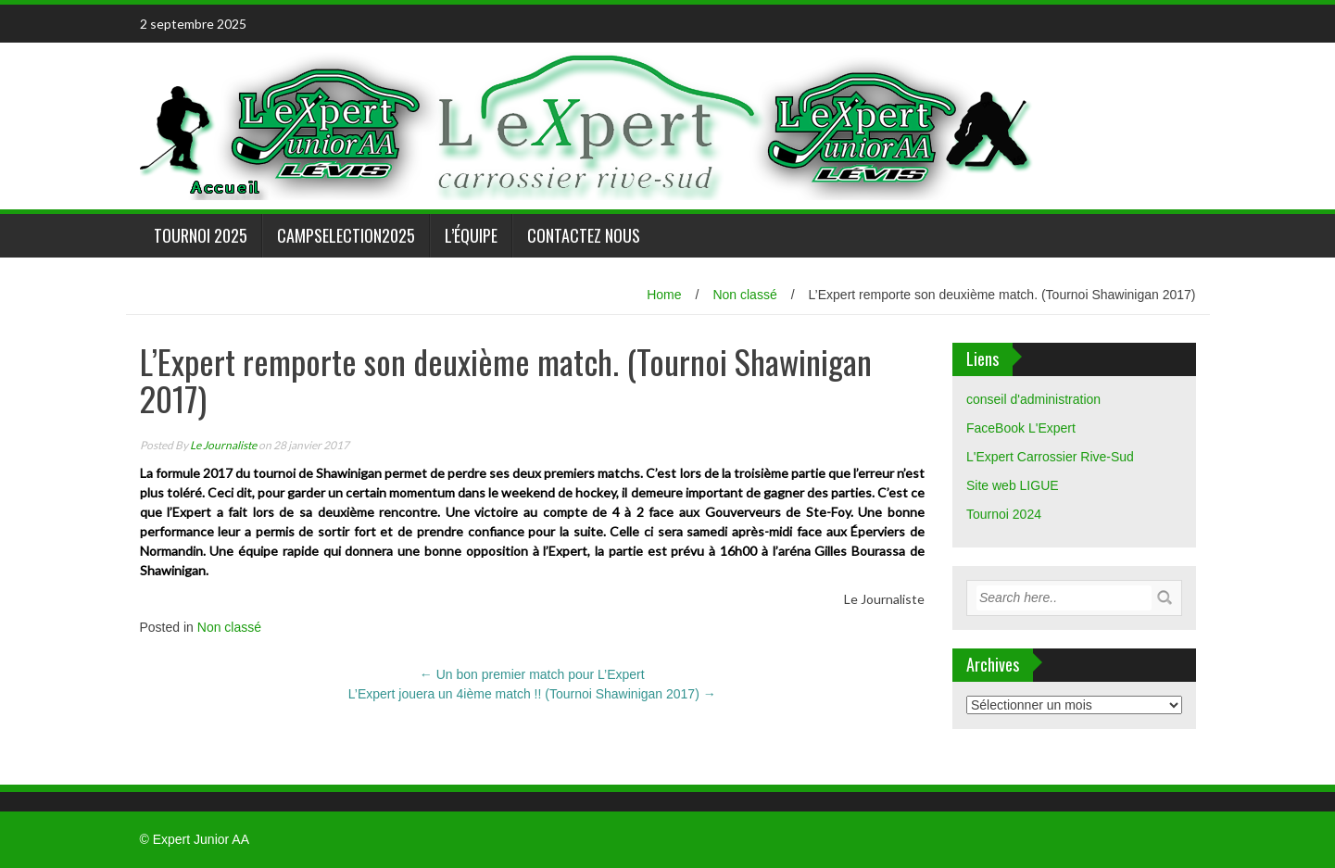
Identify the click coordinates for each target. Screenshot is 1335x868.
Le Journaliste (223, 445)
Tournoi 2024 (1003, 514)
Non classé (744, 294)
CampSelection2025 (346, 235)
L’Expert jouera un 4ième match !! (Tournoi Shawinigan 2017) (532, 693)
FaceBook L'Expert (1021, 428)
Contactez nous (583, 235)
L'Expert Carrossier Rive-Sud (1050, 456)
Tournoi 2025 (200, 235)
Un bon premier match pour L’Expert (532, 674)
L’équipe (471, 235)
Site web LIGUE (1012, 485)
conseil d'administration (1033, 399)
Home (664, 294)
